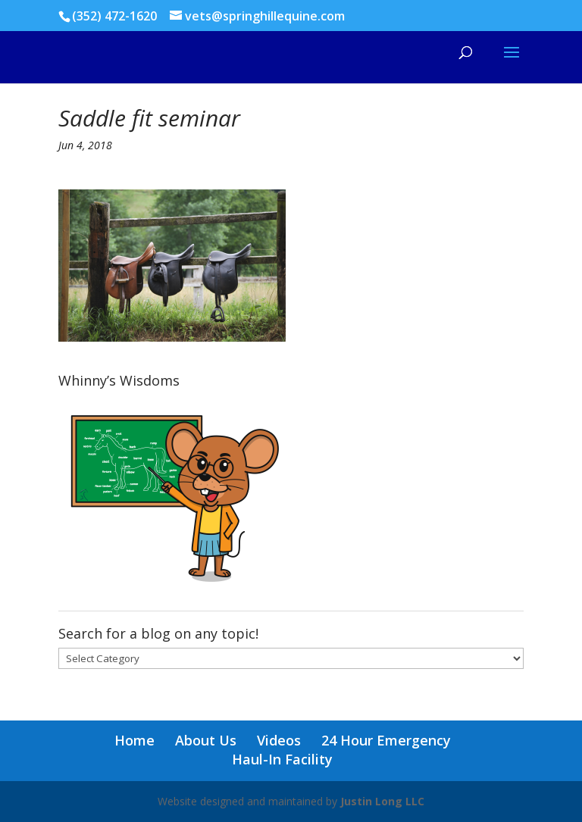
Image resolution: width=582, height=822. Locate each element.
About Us (205, 740)
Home (134, 740)
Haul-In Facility (282, 759)
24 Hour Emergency (386, 740)
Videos (279, 740)
